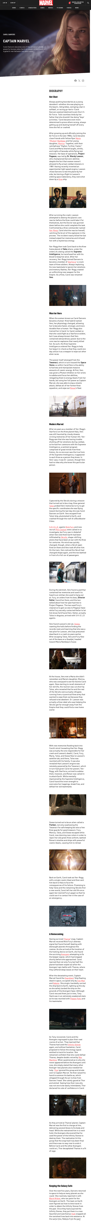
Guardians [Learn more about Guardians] (23, 978)
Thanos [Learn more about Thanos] (21, 939)
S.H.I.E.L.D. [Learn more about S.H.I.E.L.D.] (8, 527)
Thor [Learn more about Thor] (11, 1070)
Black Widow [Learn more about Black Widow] (9, 1198)
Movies (50, 8)
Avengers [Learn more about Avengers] (20, 954)
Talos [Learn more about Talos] (6, 506)
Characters (32, 8)
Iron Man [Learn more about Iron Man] (36, 980)
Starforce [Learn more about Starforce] (26, 262)
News (14, 8)
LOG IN (5, 3)
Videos (69, 8)
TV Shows (60, 8)
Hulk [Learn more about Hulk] (28, 1214)
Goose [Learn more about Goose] (31, 624)
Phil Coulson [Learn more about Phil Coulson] (15, 529)
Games (42, 8)
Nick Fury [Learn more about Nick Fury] (24, 527)
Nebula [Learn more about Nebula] (11, 983)
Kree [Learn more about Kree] (15, 179)
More (77, 8)
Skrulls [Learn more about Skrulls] (18, 537)
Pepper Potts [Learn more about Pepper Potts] (30, 998)
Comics (22, 8)
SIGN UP (12, 3)
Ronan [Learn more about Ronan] (27, 388)
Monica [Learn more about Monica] (16, 143)
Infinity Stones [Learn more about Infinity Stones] (28, 1044)
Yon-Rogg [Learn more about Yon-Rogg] (8, 230)
